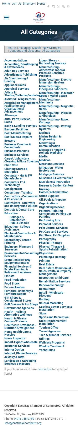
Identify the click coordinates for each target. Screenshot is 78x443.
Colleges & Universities (17, 218)
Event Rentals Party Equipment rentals (17, 261)
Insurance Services (17, 345)
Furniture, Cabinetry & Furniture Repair (18, 292)
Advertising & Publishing (20, 74)
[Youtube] (63, 6)
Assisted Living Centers (20, 99)
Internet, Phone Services (20, 353)
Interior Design (14, 349)
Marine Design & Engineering (50, 138)
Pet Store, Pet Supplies (54, 235)
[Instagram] (53, 6)
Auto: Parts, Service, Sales (17, 120)
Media (43, 156)
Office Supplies (49, 196)
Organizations (48, 203)
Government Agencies (19, 308)
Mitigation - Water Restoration (51, 169)
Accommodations (15, 60)
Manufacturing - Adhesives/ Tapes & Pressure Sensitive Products (52, 71)
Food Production (15, 279)
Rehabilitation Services (54, 281)
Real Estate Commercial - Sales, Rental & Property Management (56, 271)
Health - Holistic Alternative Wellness (18, 313)
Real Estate (46, 264)
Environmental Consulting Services (21, 255)
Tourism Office (48, 327)
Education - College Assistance (17, 228)
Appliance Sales (15, 85)
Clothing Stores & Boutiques (15, 170)
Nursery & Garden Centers (56, 185)
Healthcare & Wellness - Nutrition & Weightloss (20, 326)
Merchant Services (51, 164)
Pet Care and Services (53, 231)
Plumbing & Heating (52, 257)
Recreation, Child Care (54, 277)
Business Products (16, 151)
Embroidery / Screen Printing (17, 241)
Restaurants (47, 289)
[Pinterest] (68, 6)
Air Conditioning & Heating (16, 80)
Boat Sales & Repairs (18, 137)
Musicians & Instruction (54, 181)
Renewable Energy (51, 285)
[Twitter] (58, 6)
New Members (52, 47)
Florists (9, 276)
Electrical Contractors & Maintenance (20, 235)
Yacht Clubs (47, 350)
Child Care (11, 165)
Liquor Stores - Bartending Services (52, 62)
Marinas (44, 132)
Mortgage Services (51, 174)
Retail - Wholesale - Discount (52, 294)
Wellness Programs (52, 342)
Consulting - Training (18, 192)
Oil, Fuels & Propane (52, 199)
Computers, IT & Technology (14, 183)
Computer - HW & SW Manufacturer (18, 177)
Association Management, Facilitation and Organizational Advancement (21, 107)
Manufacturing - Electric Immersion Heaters (55, 81)
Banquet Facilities (16, 129)
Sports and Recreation (54, 317)
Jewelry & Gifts (14, 357)
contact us (45, 369)
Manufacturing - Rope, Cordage (53, 121)
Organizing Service (51, 207)
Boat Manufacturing (17, 133)
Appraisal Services (16, 88)
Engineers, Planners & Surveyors (18, 248)
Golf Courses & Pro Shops (21, 304)
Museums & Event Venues (56, 178)
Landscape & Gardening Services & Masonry (20, 362)
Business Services (16, 154)
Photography (47, 239)
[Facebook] (48, 6)
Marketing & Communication (49, 144)
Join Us (16, 3)
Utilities (44, 338)
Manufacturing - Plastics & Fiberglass (55, 114)
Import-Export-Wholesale (21, 342)
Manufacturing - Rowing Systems (55, 127)
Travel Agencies (50, 331)
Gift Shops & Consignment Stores (17, 299)
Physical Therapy (50, 242)
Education (11, 213)
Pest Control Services (53, 227)
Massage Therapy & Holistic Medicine (52, 151)
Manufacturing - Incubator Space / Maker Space (56, 94)
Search (12, 47)
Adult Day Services (16, 70)
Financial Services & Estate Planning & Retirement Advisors (17, 269)
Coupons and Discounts (25, 50)
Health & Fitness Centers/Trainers (15, 320)
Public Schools (19, 223)
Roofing (44, 299)
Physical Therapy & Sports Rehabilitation (53, 248)
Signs (43, 313)
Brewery (9, 140)
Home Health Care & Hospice (17, 333)
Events (41, 3)
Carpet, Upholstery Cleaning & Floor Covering (21, 160)
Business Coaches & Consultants (17, 146)
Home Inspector (14, 338)
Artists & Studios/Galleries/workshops (23, 94)
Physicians (46, 253)
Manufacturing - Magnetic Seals (56, 107)
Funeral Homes (14, 287)
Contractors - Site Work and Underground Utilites (20, 204)
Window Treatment (51, 346)
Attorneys (10, 115)
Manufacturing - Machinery (49, 101)
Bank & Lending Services (20, 125)
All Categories (51, 50)
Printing (44, 260)
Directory (29, 3)
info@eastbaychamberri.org (23, 423)
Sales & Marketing (51, 303)
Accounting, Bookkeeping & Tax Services (21, 66)
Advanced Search (30, 47)
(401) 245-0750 (24, 418)
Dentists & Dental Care (19, 209)
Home (6, 3)
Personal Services (51, 224)
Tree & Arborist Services (55, 335)
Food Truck (11, 283)
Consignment (13, 188)
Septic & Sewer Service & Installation (55, 308)
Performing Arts (49, 220)
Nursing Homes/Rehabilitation (53, 191)
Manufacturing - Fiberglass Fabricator (53, 88)
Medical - (45, 160)
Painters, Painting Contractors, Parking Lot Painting (55, 213)
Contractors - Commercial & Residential (21, 198)
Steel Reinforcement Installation (53, 322)
